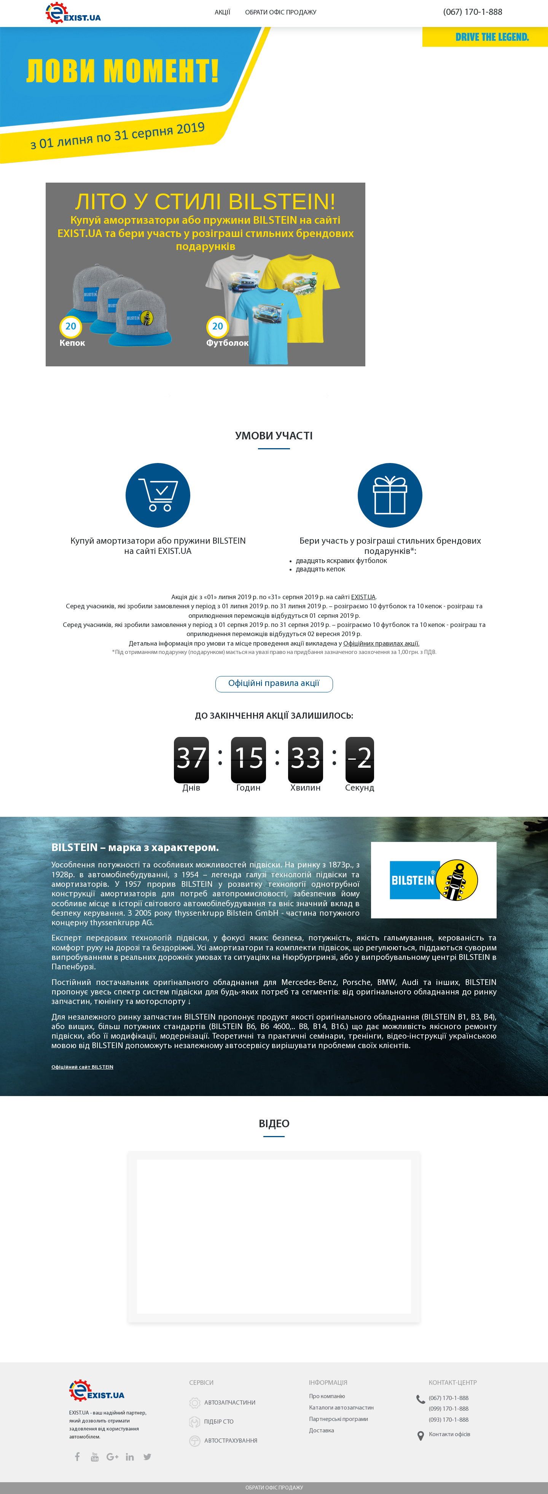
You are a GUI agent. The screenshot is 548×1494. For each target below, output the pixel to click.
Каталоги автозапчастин (341, 1408)
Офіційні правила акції (274, 683)
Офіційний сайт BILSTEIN (82, 1067)
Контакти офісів (449, 1435)
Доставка (321, 1431)
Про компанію (327, 1397)
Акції (222, 12)
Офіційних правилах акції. (381, 644)
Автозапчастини (229, 1403)
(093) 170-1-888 (448, 1420)
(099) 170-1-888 (448, 1409)
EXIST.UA (175, 551)
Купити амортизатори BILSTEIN (406, 386)
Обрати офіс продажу (280, 12)
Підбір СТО (219, 1422)
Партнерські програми (338, 1419)
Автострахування (230, 1441)
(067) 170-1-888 (472, 12)
